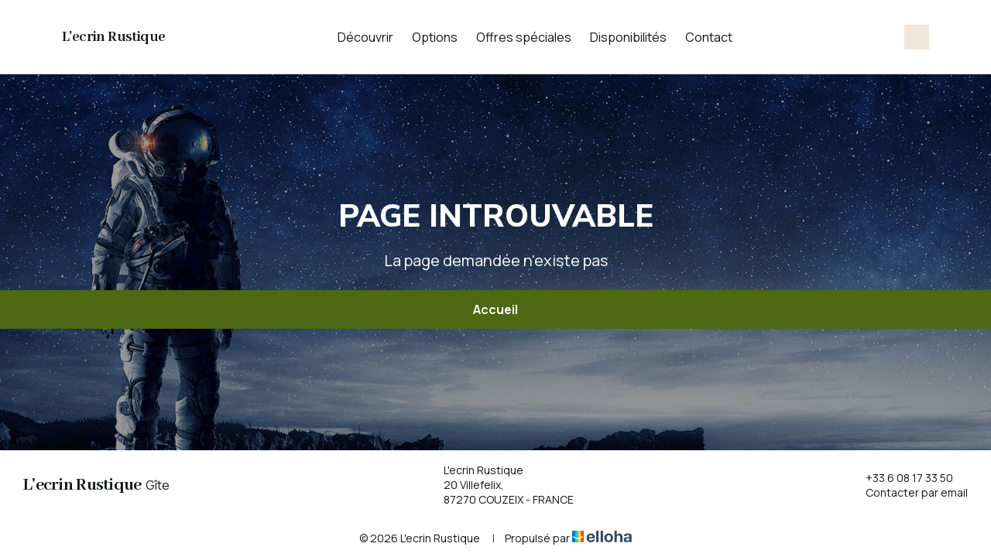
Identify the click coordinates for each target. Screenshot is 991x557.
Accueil (495, 309)
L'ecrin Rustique (113, 37)
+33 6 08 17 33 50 (900, 477)
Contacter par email (908, 492)
